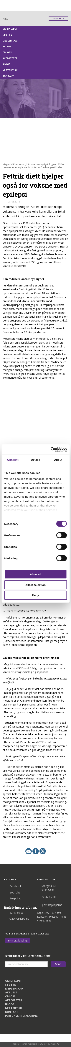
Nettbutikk (9, 70)
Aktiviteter (9, 58)
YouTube (12, 892)
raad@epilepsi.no (16, 918)
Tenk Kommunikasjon (28, 1044)
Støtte (7, 34)
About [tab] (58, 459)
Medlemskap (10, 40)
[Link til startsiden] (21, 5)
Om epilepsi (9, 28)
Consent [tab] (13, 459)
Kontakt (8, 76)
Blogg (6, 64)
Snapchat (12, 898)
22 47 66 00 (14, 912)
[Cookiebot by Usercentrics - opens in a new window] (51, 449)
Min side (58, 18)
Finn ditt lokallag (17, 940)
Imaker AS (54, 1044)
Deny (35, 595)
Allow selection (35, 584)
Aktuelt (7, 46)
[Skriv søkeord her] (23, 19)
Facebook (13, 886)
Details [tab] (35, 459)
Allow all (35, 574)
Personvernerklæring (21, 1016)
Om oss (6, 52)
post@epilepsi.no (49, 905)
